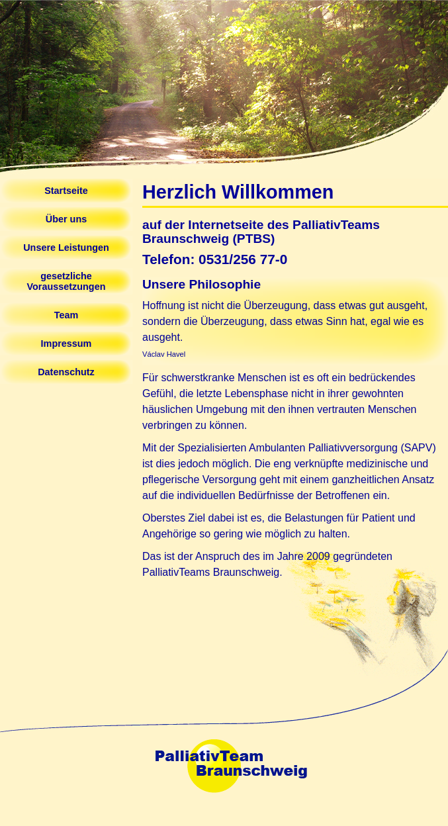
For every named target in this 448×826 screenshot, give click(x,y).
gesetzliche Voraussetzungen (66, 281)
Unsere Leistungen (66, 247)
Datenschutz (66, 372)
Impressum (66, 343)
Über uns (66, 219)
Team (66, 315)
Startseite (66, 190)
